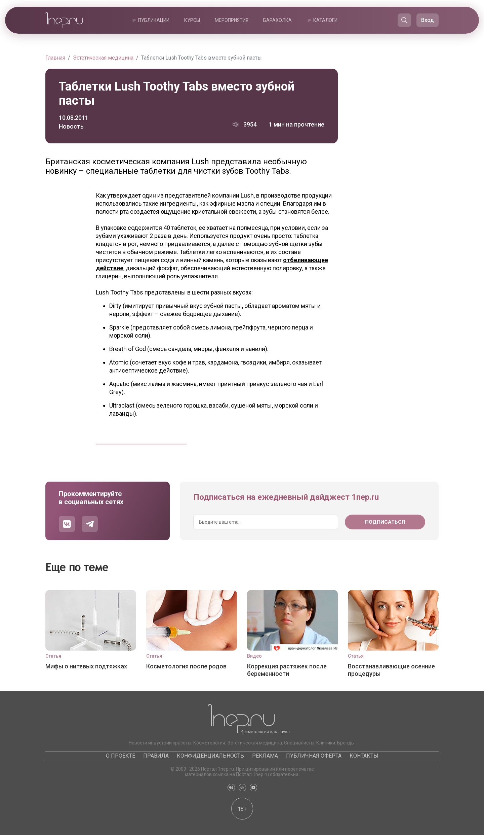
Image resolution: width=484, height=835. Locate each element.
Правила (156, 756)
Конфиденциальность (210, 756)
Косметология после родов (186, 666)
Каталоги (325, 20)
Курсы (192, 20)
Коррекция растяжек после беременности (287, 670)
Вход (427, 20)
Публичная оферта (313, 756)
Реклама (265, 756)
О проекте (120, 756)
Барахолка (277, 20)
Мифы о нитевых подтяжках (86, 666)
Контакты (364, 756)
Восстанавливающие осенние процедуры (391, 670)
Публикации (153, 20)
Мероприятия (231, 20)
